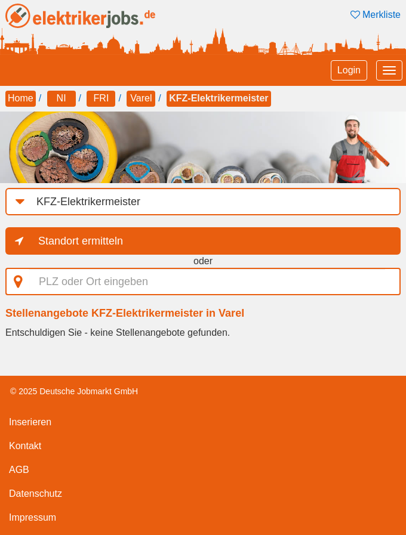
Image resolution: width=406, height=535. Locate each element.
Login (349, 70)
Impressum (32, 517)
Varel (141, 98)
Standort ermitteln (80, 241)
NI (61, 98)
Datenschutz (35, 493)
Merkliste (375, 15)
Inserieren (30, 422)
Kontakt (25, 446)
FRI (101, 98)
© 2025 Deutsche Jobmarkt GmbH (74, 391)
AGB (19, 470)
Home (20, 98)
